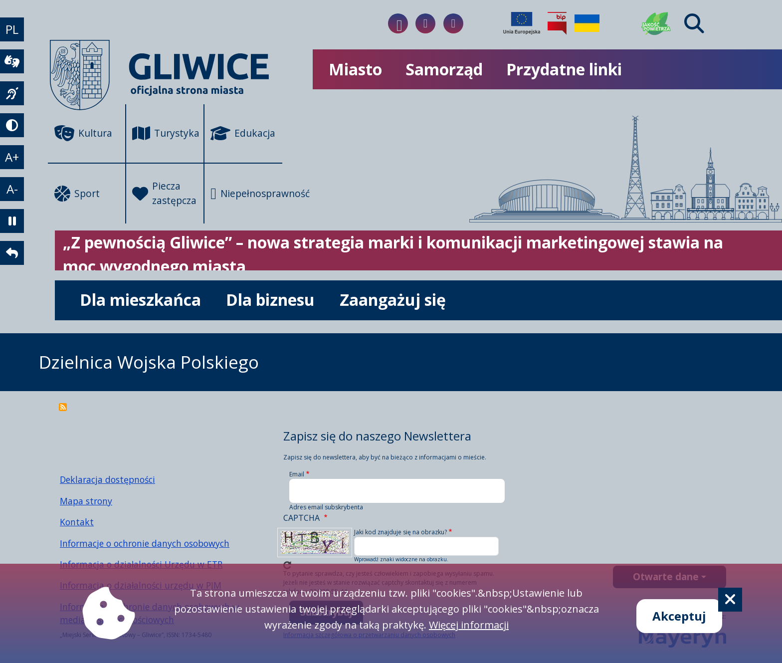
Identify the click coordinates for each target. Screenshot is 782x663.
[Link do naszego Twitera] (453, 23)
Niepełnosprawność (246, 194)
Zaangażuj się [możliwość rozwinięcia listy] (393, 299)
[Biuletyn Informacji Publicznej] (557, 23)
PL (11, 29)
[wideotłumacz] (12, 61)
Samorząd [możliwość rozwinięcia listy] (444, 69)
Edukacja (242, 133)
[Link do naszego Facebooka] (398, 23)
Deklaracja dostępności (107, 479)
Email (296, 474)
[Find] (694, 23)
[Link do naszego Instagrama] (425, 23)
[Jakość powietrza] (656, 23)
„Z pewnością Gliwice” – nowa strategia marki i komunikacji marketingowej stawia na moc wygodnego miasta (393, 254)
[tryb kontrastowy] (12, 125)
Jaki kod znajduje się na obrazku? (400, 532)
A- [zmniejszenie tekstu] (12, 189)
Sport (77, 194)
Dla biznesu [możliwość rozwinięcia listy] (270, 299)
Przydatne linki (564, 69)
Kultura (83, 133)
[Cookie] (730, 600)
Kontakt (77, 522)
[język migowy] (12, 93)
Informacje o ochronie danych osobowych (144, 543)
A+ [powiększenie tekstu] (12, 157)
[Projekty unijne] (521, 23)
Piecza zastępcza (164, 193)
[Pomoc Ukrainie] (587, 23)
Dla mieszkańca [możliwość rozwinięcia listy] (140, 299)
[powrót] (12, 253)
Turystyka (165, 133)
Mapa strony (86, 501)
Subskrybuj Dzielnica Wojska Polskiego (63, 407)
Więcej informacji (469, 625)
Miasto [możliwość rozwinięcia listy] (355, 69)
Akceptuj (679, 616)
